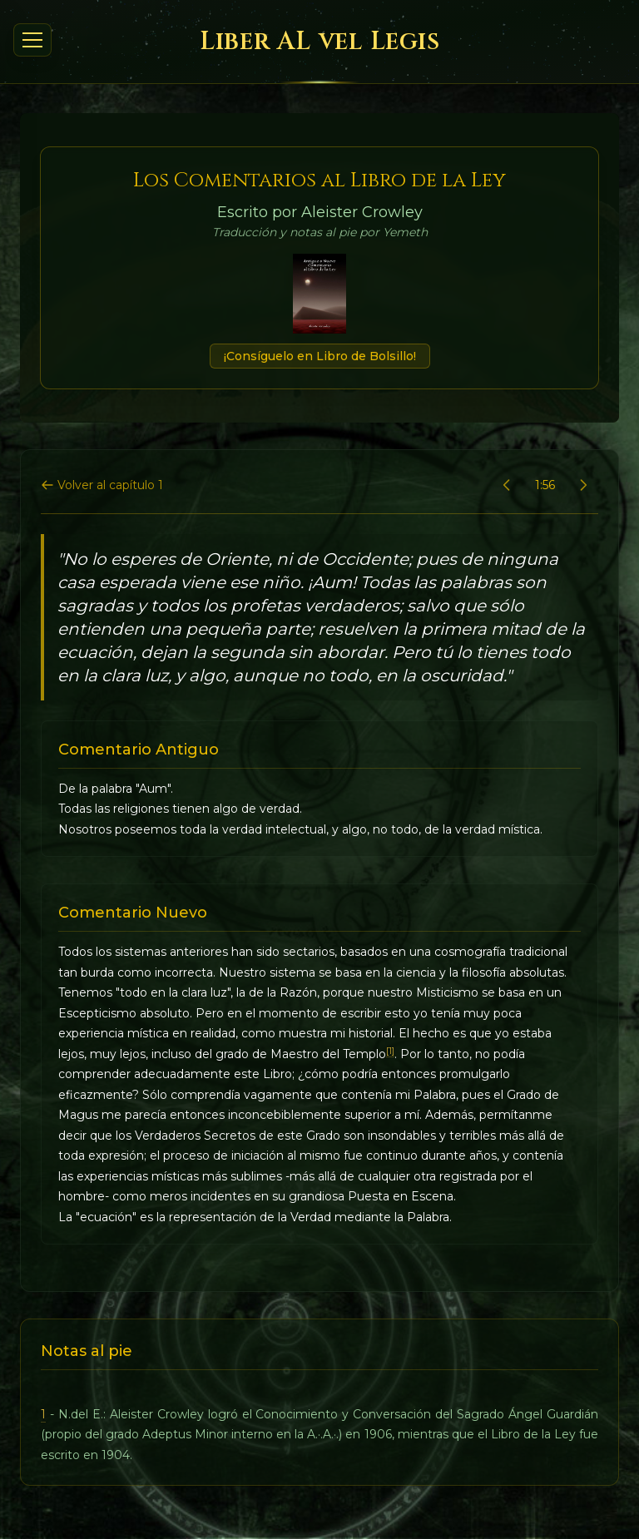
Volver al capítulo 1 (102, 485)
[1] (390, 1051)
